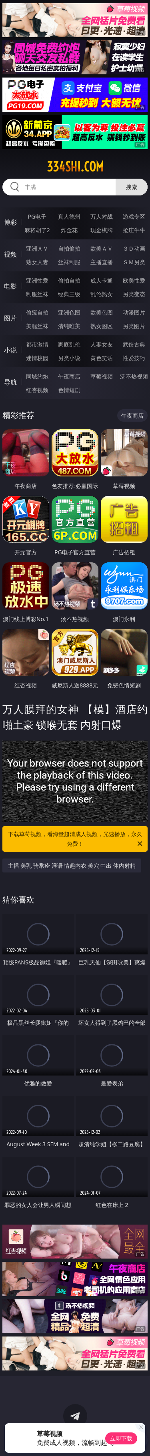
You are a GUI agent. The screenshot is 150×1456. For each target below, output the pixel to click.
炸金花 (69, 230)
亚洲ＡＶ (37, 248)
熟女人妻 (37, 262)
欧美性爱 (134, 280)
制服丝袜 (37, 294)
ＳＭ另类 (134, 262)
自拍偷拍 (69, 248)
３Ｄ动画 (134, 248)
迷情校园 (37, 358)
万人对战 (101, 216)
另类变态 (134, 294)
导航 (10, 382)
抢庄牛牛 (134, 230)
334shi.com (75, 167)
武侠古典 (134, 344)
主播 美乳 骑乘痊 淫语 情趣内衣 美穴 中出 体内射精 (72, 865)
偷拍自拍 (69, 280)
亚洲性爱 (37, 280)
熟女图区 (101, 326)
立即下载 (121, 1438)
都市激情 (37, 344)
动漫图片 (134, 312)
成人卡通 (101, 280)
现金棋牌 (101, 230)
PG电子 (37, 216)
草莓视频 (101, 376)
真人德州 (69, 216)
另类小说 (69, 358)
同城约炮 (37, 376)
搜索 (131, 187)
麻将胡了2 (37, 230)
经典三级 (69, 294)
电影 (10, 286)
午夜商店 (69, 376)
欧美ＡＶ (101, 248)
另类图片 (134, 326)
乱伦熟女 (101, 294)
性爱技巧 (134, 358)
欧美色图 (101, 312)
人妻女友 (101, 344)
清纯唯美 (69, 326)
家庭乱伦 (69, 344)
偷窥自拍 (37, 312)
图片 (10, 318)
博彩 (10, 222)
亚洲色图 (69, 312)
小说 (10, 350)
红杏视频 (37, 390)
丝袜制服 (69, 262)
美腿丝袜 (37, 326)
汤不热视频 (134, 376)
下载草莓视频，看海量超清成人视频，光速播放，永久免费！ (76, 839)
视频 (10, 254)
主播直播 (101, 262)
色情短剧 (69, 390)
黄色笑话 (101, 358)
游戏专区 (134, 216)
